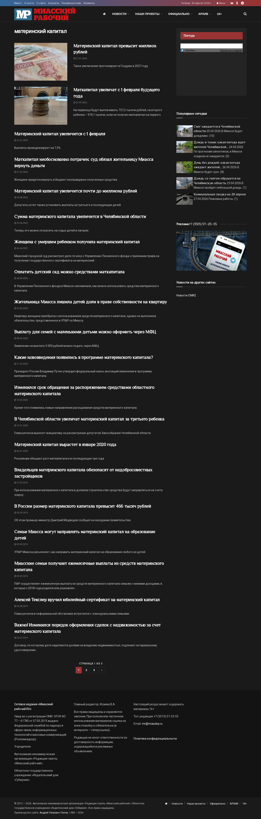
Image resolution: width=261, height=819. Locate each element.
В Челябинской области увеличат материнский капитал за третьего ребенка (89, 419)
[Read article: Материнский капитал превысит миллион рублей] (40, 62)
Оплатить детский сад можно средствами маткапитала (69, 271)
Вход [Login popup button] (221, 3)
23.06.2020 (21, 308)
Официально (178, 14)
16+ (219, 14)
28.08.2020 (21, 278)
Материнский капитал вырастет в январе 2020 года (65, 444)
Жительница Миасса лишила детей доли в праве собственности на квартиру (90, 301)
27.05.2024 (21, 172)
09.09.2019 (21, 544)
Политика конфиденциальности (155, 738)
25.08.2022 (21, 223)
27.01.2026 (80, 58)
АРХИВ (203, 14)
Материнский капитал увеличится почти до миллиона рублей (75, 191)
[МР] (211, 250)
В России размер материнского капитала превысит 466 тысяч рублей (82, 506)
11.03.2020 (21, 364)
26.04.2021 (21, 248)
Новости (119, 14)
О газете (29, 3)
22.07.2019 (21, 638)
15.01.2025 (21, 140)
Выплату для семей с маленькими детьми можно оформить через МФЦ (85, 331)
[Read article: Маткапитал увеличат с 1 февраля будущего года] (40, 106)
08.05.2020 (21, 338)
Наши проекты (147, 14)
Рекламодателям (71, 3)
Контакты (53, 3)
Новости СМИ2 (186, 295)
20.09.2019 (21, 512)
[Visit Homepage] (44, 14)
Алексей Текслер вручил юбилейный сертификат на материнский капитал (87, 599)
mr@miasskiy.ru (152, 723)
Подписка (89, 3)
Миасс (18, 3)
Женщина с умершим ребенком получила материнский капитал (77, 241)
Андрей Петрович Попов (54, 812)
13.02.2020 (21, 400)
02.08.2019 (21, 606)
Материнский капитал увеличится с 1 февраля (59, 133)
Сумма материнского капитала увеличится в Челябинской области (80, 216)
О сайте (41, 3)
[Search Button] (245, 14)
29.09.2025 (80, 102)
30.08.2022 (21, 197)
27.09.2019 (21, 482)
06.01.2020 (21, 451)
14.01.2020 (21, 425)
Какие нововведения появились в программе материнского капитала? (83, 357)
